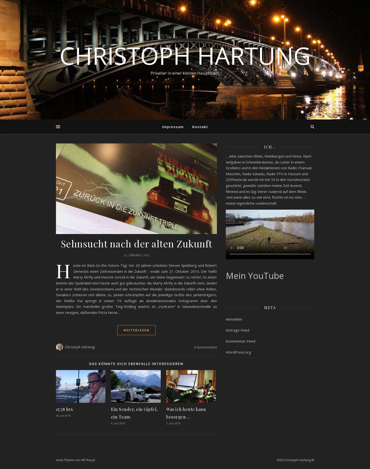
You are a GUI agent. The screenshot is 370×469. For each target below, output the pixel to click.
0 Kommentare (205, 347)
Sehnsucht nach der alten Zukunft (136, 243)
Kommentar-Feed (240, 336)
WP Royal (88, 460)
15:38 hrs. (65, 409)
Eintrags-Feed (237, 325)
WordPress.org (238, 347)
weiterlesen (136, 330)
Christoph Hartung (185, 55)
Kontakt (200, 126)
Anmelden (234, 314)
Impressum (173, 126)
